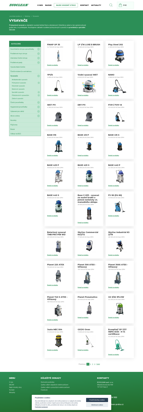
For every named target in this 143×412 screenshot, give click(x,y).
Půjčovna (13, 125)
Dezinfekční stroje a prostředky (22, 49)
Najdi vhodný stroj (66, 5)
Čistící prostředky (17, 102)
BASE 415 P (83, 135)
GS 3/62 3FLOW (116, 297)
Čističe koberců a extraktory (20, 71)
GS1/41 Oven (84, 329)
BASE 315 (51, 135)
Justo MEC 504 (54, 329)
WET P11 (51, 105)
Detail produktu (52, 65)
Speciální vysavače (18, 92)
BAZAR (48, 5)
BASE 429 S (83, 165)
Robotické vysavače (18, 86)
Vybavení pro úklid (17, 111)
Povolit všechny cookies (97, 400)
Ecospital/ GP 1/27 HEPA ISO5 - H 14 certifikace (117, 331)
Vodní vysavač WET (88, 75)
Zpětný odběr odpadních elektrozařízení (54, 385)
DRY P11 (81, 105)
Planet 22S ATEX (55, 265)
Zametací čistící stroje (18, 58)
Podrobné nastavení (41, 407)
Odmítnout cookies (97, 405)
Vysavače (14, 76)
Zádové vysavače (17, 98)
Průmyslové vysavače (19, 83)
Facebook (44, 390)
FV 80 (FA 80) (115, 195)
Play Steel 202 (115, 44)
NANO (111, 75)
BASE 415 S (113, 135)
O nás (40, 5)
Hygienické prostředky (18, 107)
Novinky (13, 120)
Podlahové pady (16, 62)
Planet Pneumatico (87, 297)
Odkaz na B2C (15, 134)
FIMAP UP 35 (53, 44)
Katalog (27, 16)
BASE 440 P (114, 165)
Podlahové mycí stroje (18, 54)
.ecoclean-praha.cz (15, 16)
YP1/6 (50, 75)
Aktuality (96, 5)
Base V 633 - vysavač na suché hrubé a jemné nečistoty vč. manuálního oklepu (88, 198)
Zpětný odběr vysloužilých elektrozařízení (55, 387)
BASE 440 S (53, 195)
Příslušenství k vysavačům (20, 95)
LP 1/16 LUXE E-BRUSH (89, 44)
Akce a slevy (15, 116)
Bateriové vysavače (18, 89)
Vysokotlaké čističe (17, 67)
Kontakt (84, 5)
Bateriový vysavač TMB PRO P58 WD (56, 233)
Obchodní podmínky (47, 382)
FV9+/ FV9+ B (115, 105)
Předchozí (82, 364)
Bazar (12, 129)
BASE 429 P (53, 165)
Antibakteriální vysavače (19, 80)
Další (98, 364)
